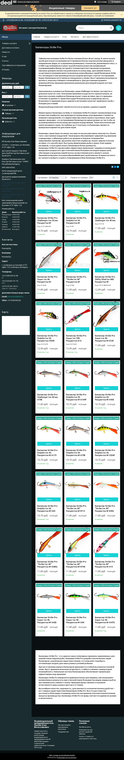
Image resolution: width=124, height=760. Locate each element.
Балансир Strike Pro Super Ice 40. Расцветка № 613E (105, 338)
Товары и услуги (50, 37)
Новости (6, 52)
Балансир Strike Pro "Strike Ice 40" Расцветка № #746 (76, 564)
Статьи (5, 61)
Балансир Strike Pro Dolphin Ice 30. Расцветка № (76, 220)
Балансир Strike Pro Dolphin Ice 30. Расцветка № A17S (47, 452)
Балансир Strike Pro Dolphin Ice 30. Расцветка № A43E (105, 397)
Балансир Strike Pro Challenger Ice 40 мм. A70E (47, 397)
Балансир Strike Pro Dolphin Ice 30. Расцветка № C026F (105, 452)
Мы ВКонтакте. (85, 727)
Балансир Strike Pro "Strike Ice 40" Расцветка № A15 (105, 564)
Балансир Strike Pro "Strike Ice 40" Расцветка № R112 (76, 508)
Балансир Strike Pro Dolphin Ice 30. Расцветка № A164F (76, 397)
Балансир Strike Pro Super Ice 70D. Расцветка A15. (76, 338)
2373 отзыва (102, 2)
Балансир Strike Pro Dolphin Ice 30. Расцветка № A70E (76, 452)
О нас (64, 37)
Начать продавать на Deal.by (28, 2)
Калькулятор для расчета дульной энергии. (85, 732)
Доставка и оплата (90, 37)
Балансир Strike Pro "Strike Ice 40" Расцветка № (76, 279)
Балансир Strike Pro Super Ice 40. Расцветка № (47, 279)
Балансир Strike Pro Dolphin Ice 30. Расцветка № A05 (47, 508)
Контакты (75, 37)
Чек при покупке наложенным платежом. (64, 727)
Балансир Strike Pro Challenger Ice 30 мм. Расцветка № (47, 220)
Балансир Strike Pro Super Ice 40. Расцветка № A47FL (105, 620)
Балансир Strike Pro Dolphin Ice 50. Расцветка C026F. (47, 338)
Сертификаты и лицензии (14, 65)
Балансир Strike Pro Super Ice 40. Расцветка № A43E (47, 620)
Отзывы (5, 69)
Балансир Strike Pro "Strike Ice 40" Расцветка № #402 (105, 508)
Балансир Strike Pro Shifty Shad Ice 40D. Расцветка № (105, 279)
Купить (49, 211)
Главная (37, 37)
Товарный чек (63, 732)
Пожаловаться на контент (67, 757)
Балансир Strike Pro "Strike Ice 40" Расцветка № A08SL (47, 564)
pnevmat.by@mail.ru (15, 297)
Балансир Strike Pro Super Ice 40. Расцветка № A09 (76, 620)
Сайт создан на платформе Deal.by (62, 755)
